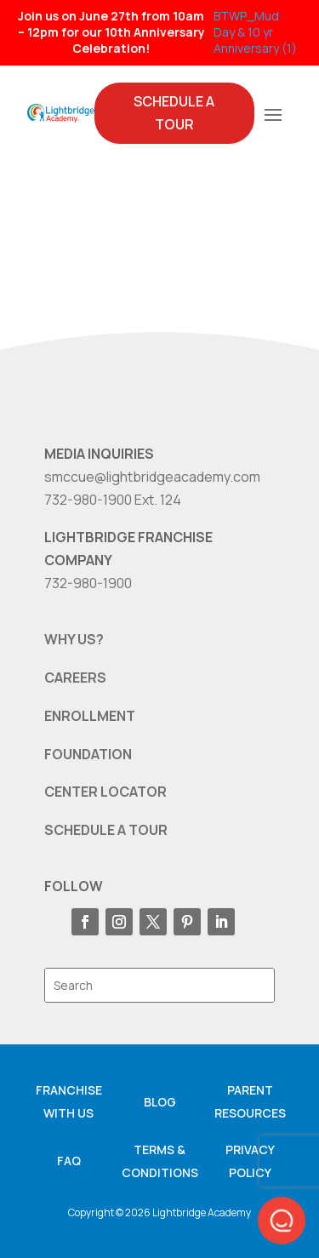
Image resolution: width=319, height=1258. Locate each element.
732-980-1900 (88, 583)
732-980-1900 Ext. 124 (112, 499)
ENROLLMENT (89, 715)
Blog (160, 1102)
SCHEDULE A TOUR (106, 830)
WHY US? (74, 639)
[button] (281, 1220)
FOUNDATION (88, 754)
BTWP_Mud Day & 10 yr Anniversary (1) (255, 32)
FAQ (69, 1160)
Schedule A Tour (174, 113)
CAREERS (75, 677)
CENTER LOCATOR (105, 791)
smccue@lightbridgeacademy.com (152, 476)
